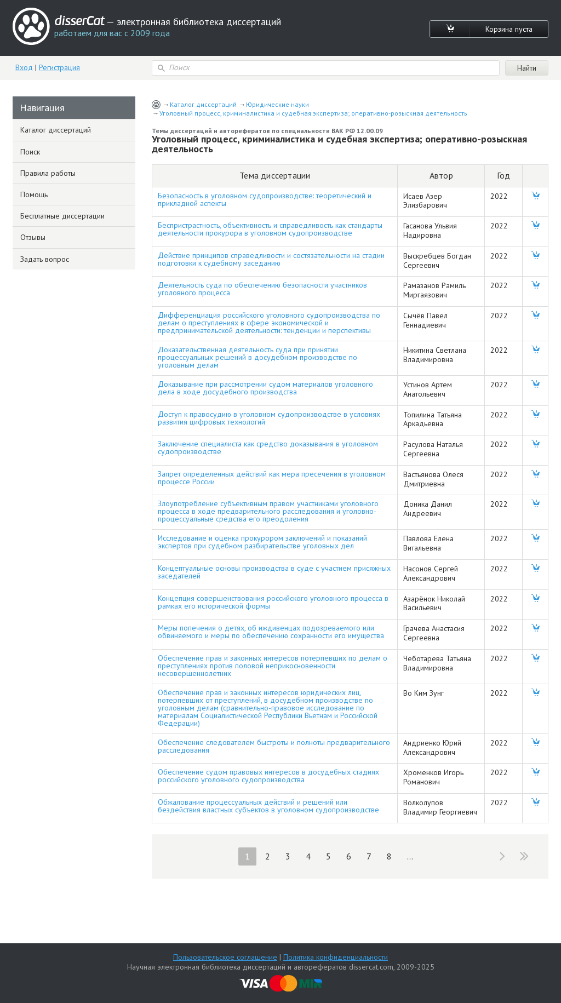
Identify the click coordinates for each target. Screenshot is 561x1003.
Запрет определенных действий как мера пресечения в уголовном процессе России (272, 477)
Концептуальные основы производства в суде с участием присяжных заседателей (274, 572)
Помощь (34, 194)
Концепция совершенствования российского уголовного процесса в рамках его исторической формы (273, 602)
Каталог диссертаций (203, 104)
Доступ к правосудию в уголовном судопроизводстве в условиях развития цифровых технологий (269, 418)
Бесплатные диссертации (62, 216)
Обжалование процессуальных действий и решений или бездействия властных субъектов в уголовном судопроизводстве (268, 806)
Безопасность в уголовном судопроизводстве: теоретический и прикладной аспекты (264, 199)
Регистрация (59, 67)
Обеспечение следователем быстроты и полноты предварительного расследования (274, 746)
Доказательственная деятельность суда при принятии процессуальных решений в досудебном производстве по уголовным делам (257, 357)
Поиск (30, 152)
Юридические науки (277, 104)
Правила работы (48, 173)
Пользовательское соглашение (225, 957)
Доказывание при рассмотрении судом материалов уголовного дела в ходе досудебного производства (265, 388)
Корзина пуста (509, 29)
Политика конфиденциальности (335, 957)
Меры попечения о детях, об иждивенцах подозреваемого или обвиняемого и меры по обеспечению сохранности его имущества (271, 631)
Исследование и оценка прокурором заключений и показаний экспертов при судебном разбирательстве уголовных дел (262, 542)
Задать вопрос (44, 259)
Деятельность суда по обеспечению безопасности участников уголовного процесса (262, 288)
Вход (24, 67)
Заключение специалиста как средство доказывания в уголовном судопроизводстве (268, 447)
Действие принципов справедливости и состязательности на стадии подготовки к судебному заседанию (271, 259)
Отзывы (32, 237)
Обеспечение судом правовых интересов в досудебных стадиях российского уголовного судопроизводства (268, 775)
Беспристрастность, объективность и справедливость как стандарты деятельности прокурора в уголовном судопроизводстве (270, 229)
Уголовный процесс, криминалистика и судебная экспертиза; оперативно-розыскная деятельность (313, 113)
